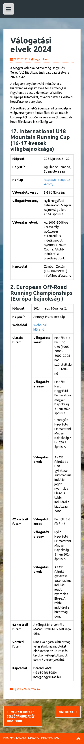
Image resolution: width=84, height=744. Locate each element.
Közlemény (67, 711)
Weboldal (40, 325)
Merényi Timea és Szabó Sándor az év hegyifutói (20, 716)
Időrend (38, 329)
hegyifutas (40, 59)
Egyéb (17, 689)
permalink (33, 689)
